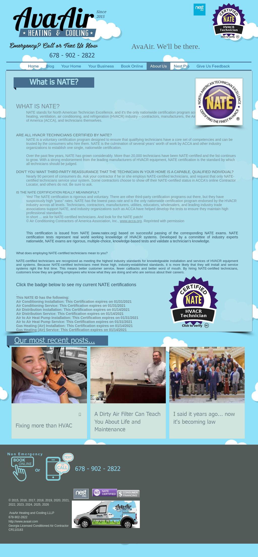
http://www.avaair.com (23, 521)
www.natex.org (104, 233)
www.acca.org (131, 221)
